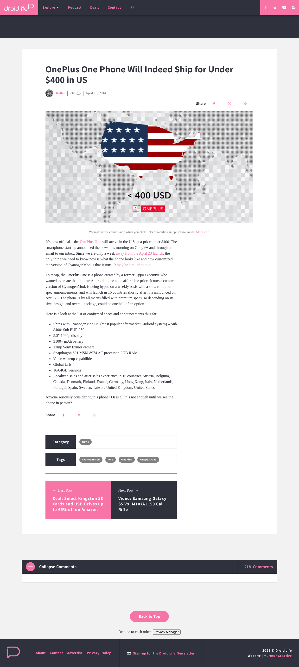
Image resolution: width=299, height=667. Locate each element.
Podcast (74, 7)
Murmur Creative (278, 655)
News (85, 441)
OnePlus (126, 459)
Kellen (55, 93)
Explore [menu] (49, 7)
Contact (114, 7)
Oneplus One (148, 459)
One (110, 459)
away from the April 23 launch (139, 253)
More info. (203, 232)
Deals (94, 7)
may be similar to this (133, 265)
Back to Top (149, 616)
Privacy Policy (99, 652)
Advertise (75, 652)
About (41, 652)
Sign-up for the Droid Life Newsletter (161, 653)
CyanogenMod (91, 459)
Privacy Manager (167, 632)
